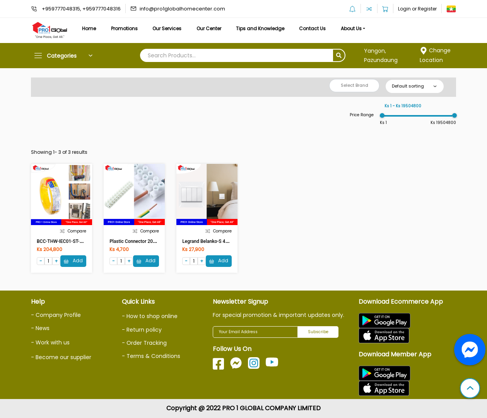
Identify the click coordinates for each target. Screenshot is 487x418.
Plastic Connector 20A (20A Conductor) (150, 241)
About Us (351, 28)
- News (40, 328)
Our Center (209, 28)
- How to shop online (150, 316)
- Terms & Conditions (151, 356)
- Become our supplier (61, 357)
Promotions (124, 28)
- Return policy (142, 330)
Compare (73, 231)
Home (89, 28)
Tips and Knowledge (260, 28)
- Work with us (50, 342)
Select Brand (354, 85)
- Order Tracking (144, 343)
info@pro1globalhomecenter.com (182, 8)
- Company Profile (56, 315)
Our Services (166, 28)
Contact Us (312, 28)
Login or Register (417, 8)
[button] (470, 389)
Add (73, 260)
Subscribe (318, 332)
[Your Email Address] (255, 332)
